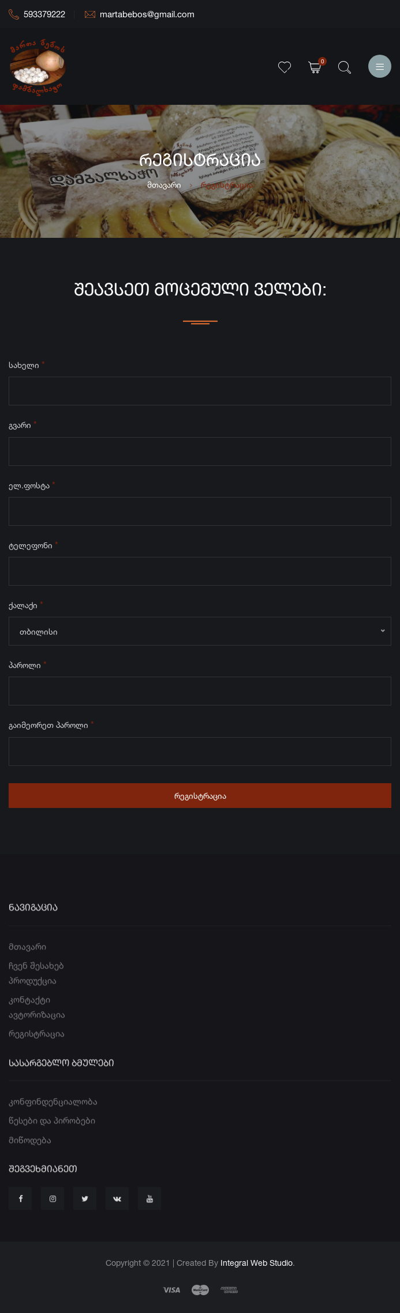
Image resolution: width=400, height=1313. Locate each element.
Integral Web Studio (256, 1263)
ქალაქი (26, 607)
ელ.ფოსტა (32, 487)
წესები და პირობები (52, 1145)
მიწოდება (30, 1165)
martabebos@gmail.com (140, 14)
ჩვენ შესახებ (36, 990)
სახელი (27, 367)
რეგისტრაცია (200, 798)
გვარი (23, 426)
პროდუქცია (33, 1005)
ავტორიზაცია (37, 1039)
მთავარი (164, 184)
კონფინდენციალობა (53, 1126)
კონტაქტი (29, 1024)
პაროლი (28, 667)
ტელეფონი (33, 547)
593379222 (37, 14)
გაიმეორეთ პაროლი (51, 727)
